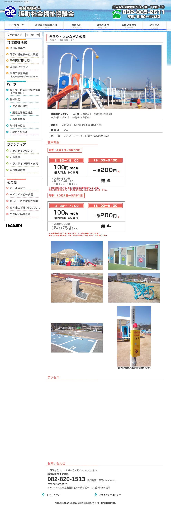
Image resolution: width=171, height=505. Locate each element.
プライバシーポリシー (109, 494)
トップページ (52, 494)
